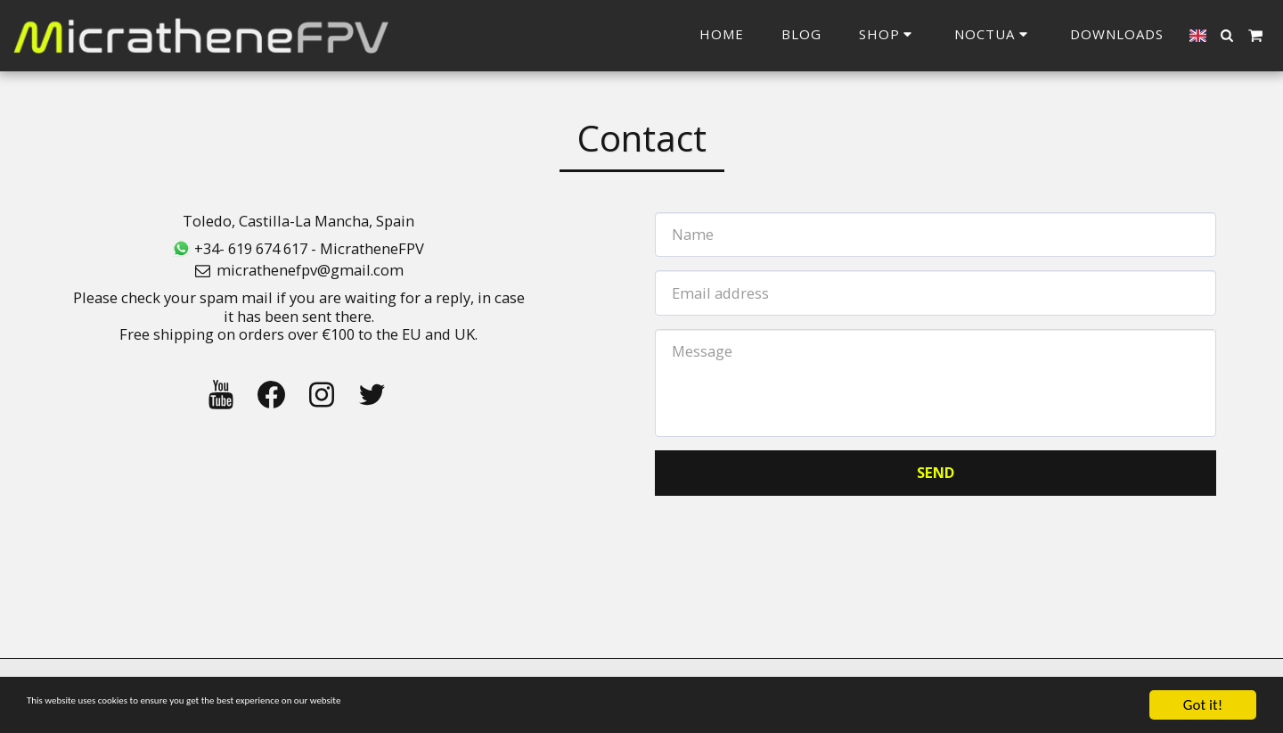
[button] (993, 35)
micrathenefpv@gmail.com (298, 269)
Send (935, 472)
